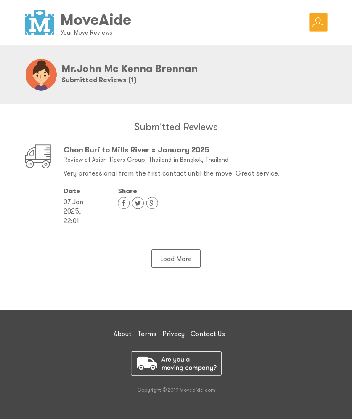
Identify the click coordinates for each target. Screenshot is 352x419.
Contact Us (208, 333)
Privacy (173, 333)
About (123, 333)
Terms (147, 333)
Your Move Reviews (86, 32)
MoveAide (96, 19)
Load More (176, 258)
